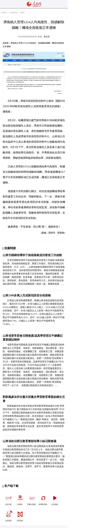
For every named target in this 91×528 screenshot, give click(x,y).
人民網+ (20, 499)
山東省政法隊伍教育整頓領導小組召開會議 (29, 441)
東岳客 (47, 37)
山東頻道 (13, 13)
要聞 (22, 13)
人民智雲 (8, 515)
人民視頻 (55, 499)
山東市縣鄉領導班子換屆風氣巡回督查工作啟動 (32, 255)
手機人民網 (32, 499)
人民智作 (20, 515)
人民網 (3, 13)
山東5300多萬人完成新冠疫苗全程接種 (27, 295)
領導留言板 (43, 499)
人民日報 (8, 499)
